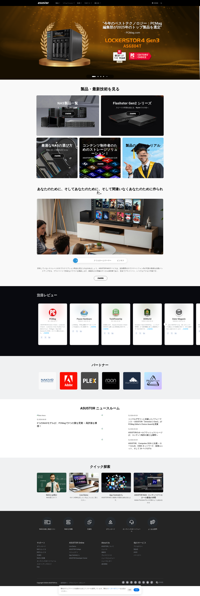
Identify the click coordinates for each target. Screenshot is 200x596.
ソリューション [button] (69, 3)
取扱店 (136, 579)
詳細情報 (68, 114)
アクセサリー (138, 576)
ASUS (135, 582)
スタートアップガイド (44, 593)
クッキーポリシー (114, 588)
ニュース (104, 579)
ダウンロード (41, 576)
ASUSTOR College (75, 579)
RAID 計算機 (41, 588)
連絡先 (103, 582)
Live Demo (72, 576)
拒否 (130, 589)
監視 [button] (79, 3)
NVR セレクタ (41, 582)
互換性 (39, 585)
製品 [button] (58, 3)
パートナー (137, 585)
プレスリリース (106, 585)
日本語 (155, 3)
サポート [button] (88, 3)
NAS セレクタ (41, 579)
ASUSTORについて (107, 576)
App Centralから (74, 585)
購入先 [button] (98, 3)
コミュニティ (73, 582)
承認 (136, 589)
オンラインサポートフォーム (46, 590)
